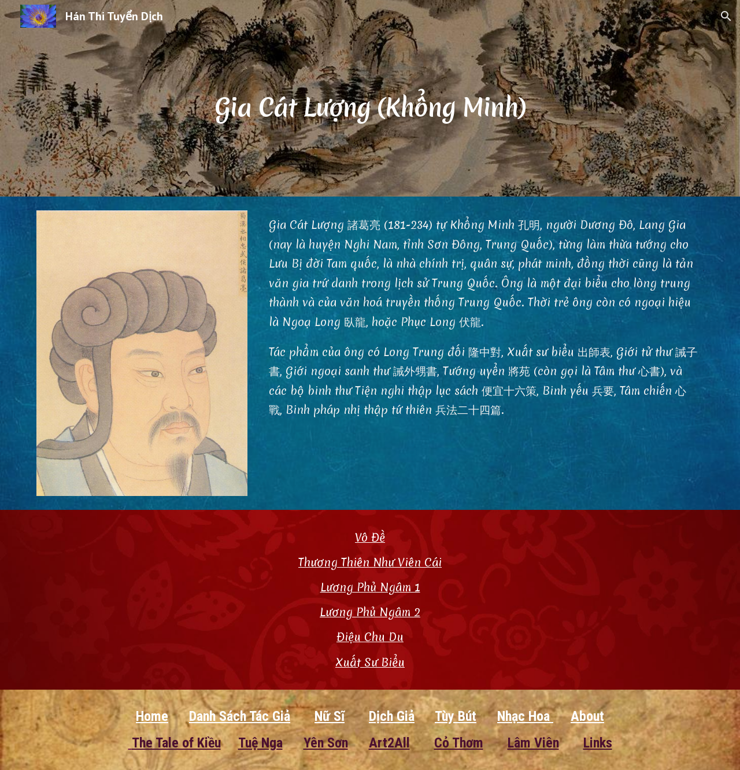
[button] (726, 16)
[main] (370, 98)
